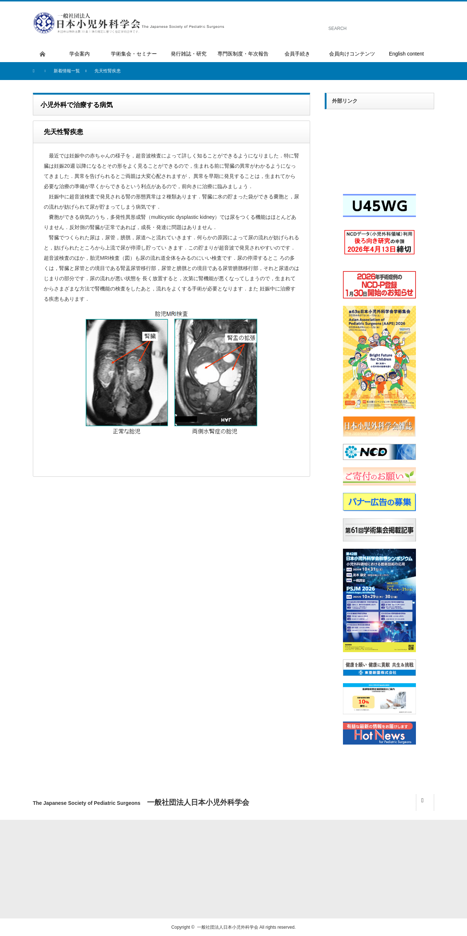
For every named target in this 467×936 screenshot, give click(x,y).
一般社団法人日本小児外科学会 (227, 927)
